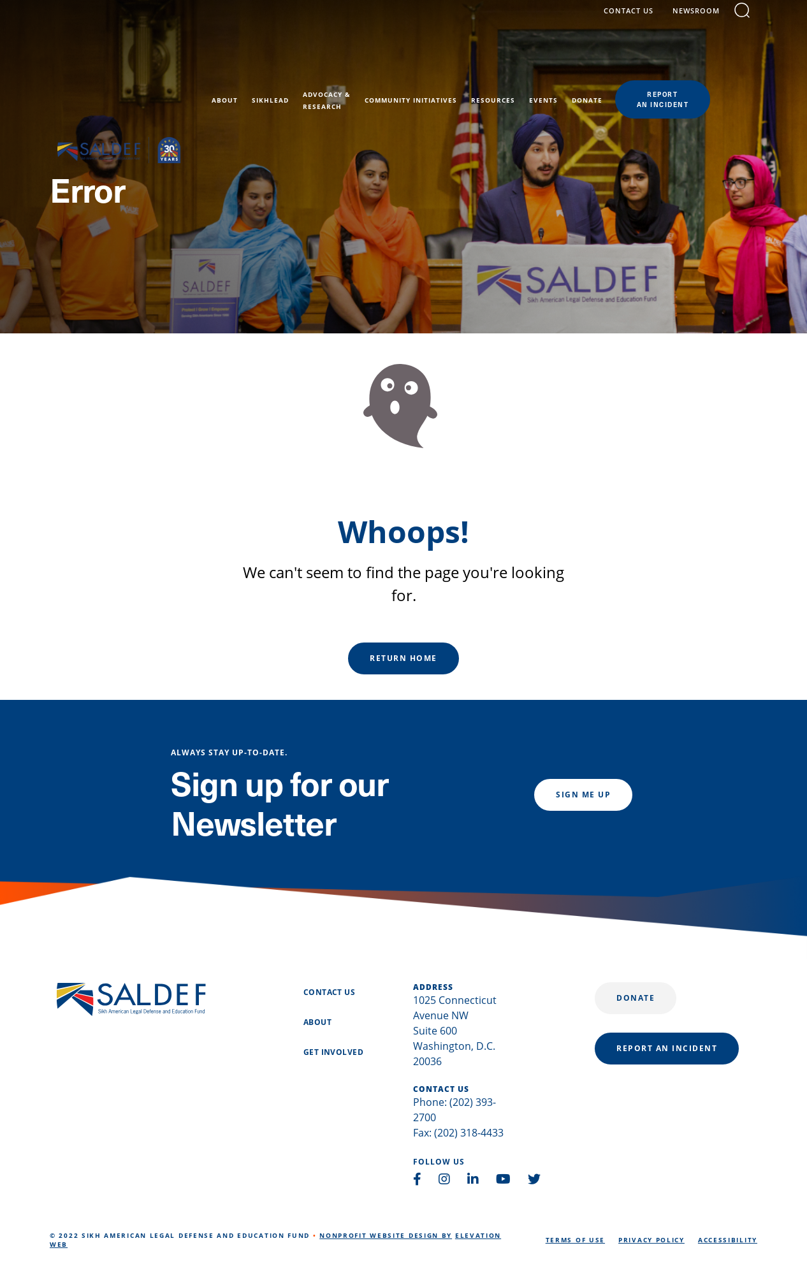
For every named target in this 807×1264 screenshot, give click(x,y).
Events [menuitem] (590, 58)
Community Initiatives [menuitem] (458, 58)
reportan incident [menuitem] (710, 57)
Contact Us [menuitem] (329, 992)
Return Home (403, 658)
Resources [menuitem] (540, 58)
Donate (635, 997)
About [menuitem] (272, 58)
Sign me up (583, 794)
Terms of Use (575, 1239)
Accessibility (727, 1239)
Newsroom (703, 20)
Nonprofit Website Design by (385, 1235)
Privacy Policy (651, 1239)
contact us (636, 20)
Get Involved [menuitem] (333, 1052)
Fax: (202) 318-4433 (458, 1133)
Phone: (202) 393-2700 (454, 1109)
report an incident (666, 1048)
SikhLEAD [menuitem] (317, 58)
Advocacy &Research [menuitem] (374, 58)
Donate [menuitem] (634, 58)
